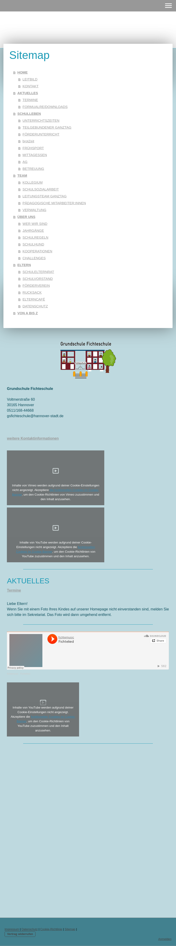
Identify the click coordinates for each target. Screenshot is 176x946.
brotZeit (28, 141)
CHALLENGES (34, 258)
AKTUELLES (27, 93)
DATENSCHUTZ (35, 306)
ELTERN (24, 265)
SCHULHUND (33, 244)
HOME (22, 72)
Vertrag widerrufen (20, 934)
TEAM (22, 175)
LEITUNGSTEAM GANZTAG (44, 196)
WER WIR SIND (34, 224)
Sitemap (70, 929)
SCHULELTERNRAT (38, 272)
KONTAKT (30, 86)
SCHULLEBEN (29, 114)
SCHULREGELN (35, 237)
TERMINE (30, 100)
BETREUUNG (33, 169)
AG (25, 162)
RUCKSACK (31, 292)
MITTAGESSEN (34, 155)
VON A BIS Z (27, 313)
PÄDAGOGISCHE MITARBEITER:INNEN (54, 203)
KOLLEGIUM (32, 182)
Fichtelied (25, 674)
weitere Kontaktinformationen (33, 438)
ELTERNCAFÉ (33, 299)
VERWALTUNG (34, 210)
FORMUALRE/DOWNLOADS (45, 107)
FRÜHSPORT (33, 148)
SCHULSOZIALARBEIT (40, 189)
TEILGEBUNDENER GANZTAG (46, 127)
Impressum (12, 929)
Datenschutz (30, 929)
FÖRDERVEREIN (36, 285)
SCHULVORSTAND (37, 279)
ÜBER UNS (26, 217)
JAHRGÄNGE (33, 230)
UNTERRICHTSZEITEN (40, 120)
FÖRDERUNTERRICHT (40, 134)
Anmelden (164, 939)
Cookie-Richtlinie (51, 929)
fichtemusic (12, 674)
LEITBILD (29, 79)
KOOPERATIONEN (37, 251)
